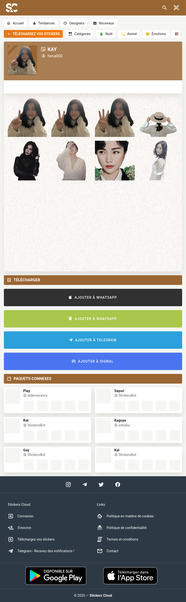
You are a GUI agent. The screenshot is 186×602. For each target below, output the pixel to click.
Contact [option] (107, 551)
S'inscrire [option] (19, 528)
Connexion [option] (20, 516)
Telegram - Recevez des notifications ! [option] (41, 551)
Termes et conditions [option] (117, 539)
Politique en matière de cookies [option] (125, 516)
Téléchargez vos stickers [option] (31, 539)
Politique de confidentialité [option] (122, 528)
